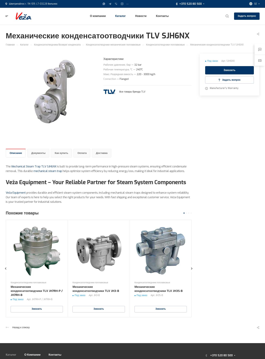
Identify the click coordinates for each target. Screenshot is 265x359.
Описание (16, 153)
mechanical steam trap (47, 171)
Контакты (55, 354)
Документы (38, 153)
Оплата (82, 153)
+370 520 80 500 (190, 4)
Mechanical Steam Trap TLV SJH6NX (33, 166)
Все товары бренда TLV (132, 91)
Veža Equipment (16, 192)
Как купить (61, 153)
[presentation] (5, 272)
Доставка (101, 153)
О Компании (32, 354)
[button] (184, 213)
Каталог (11, 354)
